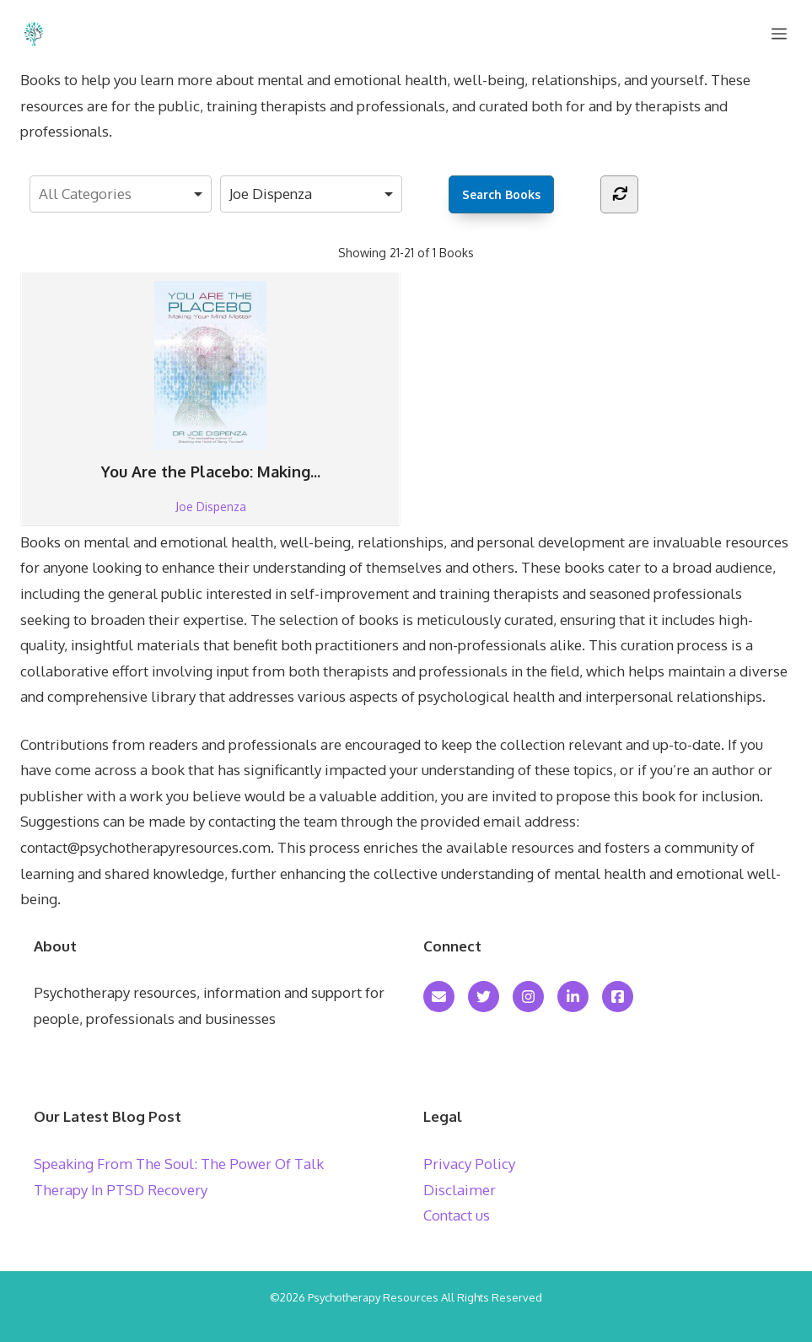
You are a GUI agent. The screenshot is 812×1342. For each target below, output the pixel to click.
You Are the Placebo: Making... (210, 381)
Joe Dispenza (210, 506)
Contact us (456, 1215)
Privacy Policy (469, 1163)
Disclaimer (459, 1190)
